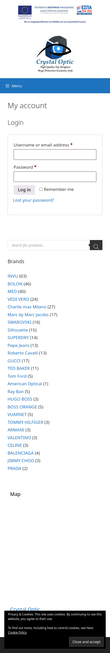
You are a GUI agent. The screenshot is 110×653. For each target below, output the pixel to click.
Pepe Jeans (19, 345)
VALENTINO (19, 437)
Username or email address (52, 144)
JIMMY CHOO (21, 460)
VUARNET (17, 414)
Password (34, 166)
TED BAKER (19, 368)
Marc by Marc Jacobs (28, 314)
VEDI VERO (18, 299)
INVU (13, 276)
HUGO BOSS (20, 399)
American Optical (25, 384)
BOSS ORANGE (22, 407)
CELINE (15, 445)
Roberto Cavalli (23, 353)
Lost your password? (33, 200)
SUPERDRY (18, 337)
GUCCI (14, 361)
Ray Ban (16, 391)
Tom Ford (17, 376)
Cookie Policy (17, 632)
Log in (24, 190)
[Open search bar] (105, 85)
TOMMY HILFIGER (25, 422)
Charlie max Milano (27, 307)
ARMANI (16, 430)
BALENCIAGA (21, 453)
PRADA (14, 468)
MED (12, 291)
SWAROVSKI (20, 322)
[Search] (96, 245)
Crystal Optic (25, 609)
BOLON (15, 284)
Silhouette (18, 330)
